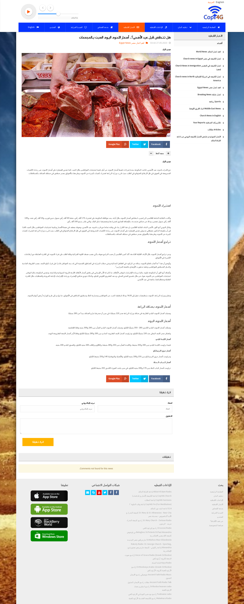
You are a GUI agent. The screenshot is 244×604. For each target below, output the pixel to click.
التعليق (169, 416)
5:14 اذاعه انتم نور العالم (160, 508)
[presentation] (147, 442)
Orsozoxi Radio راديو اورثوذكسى (157, 528)
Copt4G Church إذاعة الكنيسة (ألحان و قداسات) (151, 496)
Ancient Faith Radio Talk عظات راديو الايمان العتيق (149, 582)
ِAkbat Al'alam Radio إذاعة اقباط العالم (154, 491)
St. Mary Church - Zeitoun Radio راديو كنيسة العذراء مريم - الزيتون (149, 522)
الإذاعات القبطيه (216, 500)
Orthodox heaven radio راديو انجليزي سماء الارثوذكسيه (152, 588)
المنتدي (220, 517)
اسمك (170, 402)
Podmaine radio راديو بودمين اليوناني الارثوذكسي (149, 594)
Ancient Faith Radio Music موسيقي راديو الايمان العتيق (150, 576)
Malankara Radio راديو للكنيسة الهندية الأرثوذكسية (150, 598)
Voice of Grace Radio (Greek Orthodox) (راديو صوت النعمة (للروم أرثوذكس (148, 557)
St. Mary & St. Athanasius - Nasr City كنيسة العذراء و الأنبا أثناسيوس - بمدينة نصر (148, 514)
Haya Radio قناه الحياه (161, 562)
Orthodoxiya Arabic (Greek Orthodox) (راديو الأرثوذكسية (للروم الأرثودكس (151, 569)
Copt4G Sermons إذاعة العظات (158, 500)
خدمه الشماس (217, 508)
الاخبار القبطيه (217, 504)
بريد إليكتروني (88, 402)
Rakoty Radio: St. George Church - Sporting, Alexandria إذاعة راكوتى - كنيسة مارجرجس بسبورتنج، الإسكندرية (149, 547)
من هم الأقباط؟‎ (216, 521)
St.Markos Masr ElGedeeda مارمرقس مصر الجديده (149, 540)
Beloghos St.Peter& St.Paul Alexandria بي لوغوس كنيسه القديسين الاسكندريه (149, 534)
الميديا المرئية (217, 512)
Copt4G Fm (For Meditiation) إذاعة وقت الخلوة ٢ (150, 504)
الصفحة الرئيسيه (216, 491)
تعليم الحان (218, 496)
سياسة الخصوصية (216, 525)
